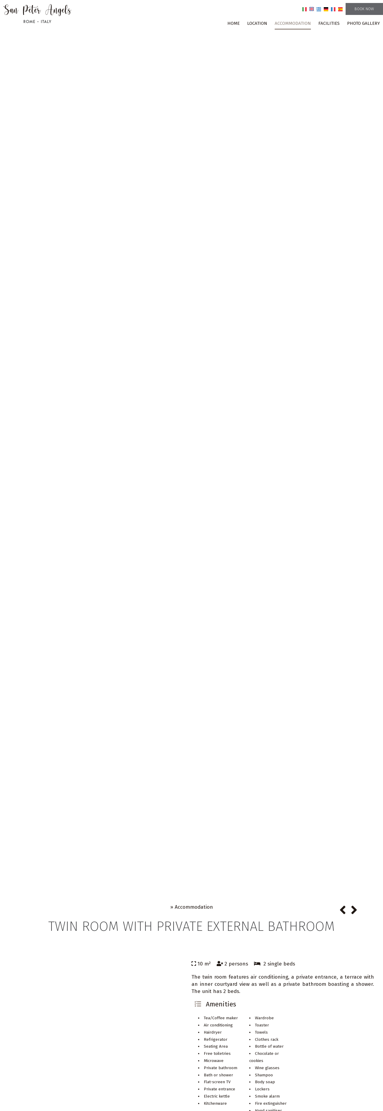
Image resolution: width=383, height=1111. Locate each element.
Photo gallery (363, 23)
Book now (364, 9)
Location (257, 23)
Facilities (329, 23)
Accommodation (293, 23)
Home (233, 23)
